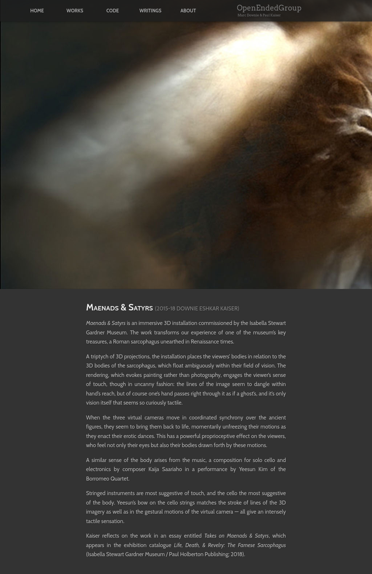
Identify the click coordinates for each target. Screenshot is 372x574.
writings (151, 10)
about (188, 10)
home (37, 10)
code (112, 10)
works (74, 10)
